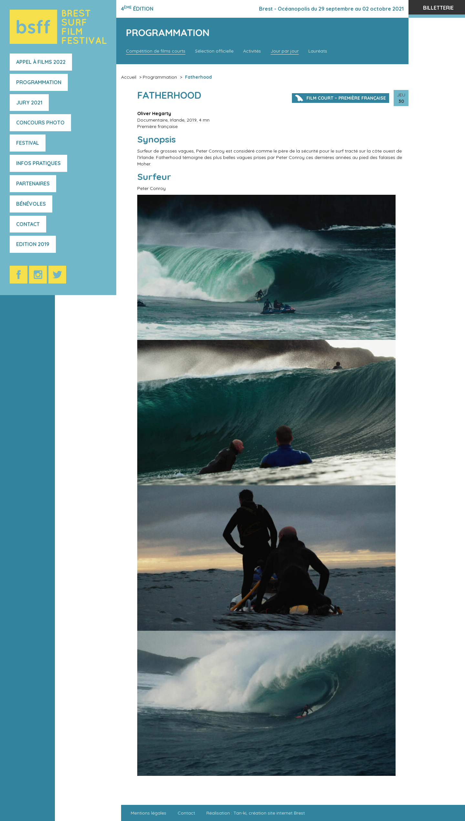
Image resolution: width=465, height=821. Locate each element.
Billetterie (438, 8)
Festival (27, 143)
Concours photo (40, 122)
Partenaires (33, 183)
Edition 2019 (32, 244)
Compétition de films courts (155, 51)
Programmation (38, 82)
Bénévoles (31, 204)
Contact (28, 224)
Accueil (128, 77)
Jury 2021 (29, 102)
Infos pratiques (38, 163)
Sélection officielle (214, 51)
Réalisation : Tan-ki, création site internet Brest (255, 813)
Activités (252, 51)
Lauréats (317, 51)
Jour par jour (285, 51)
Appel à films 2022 (41, 62)
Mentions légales (148, 813)
